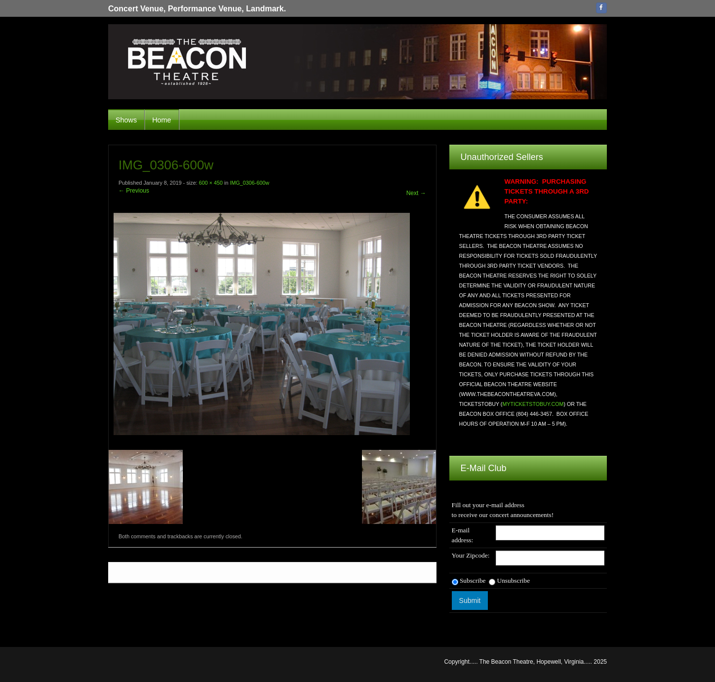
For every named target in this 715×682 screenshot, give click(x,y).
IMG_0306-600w (249, 183)
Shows (126, 120)
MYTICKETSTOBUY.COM (532, 404)
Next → (416, 193)
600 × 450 (211, 183)
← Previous (134, 190)
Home (161, 120)
